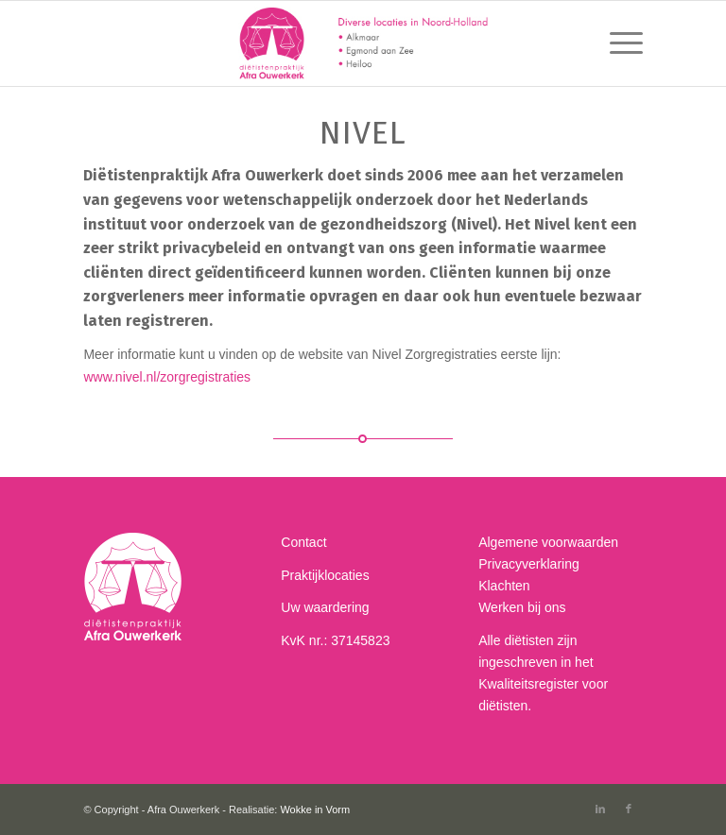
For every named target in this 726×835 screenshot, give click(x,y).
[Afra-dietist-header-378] (363, 43)
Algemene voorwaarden (548, 542)
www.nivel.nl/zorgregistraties (167, 376)
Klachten (503, 585)
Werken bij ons (521, 607)
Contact (303, 542)
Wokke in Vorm (315, 809)
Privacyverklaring (528, 563)
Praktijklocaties (325, 575)
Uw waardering (325, 607)
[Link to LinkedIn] (600, 808)
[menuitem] (617, 43)
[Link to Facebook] (628, 808)
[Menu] (617, 43)
